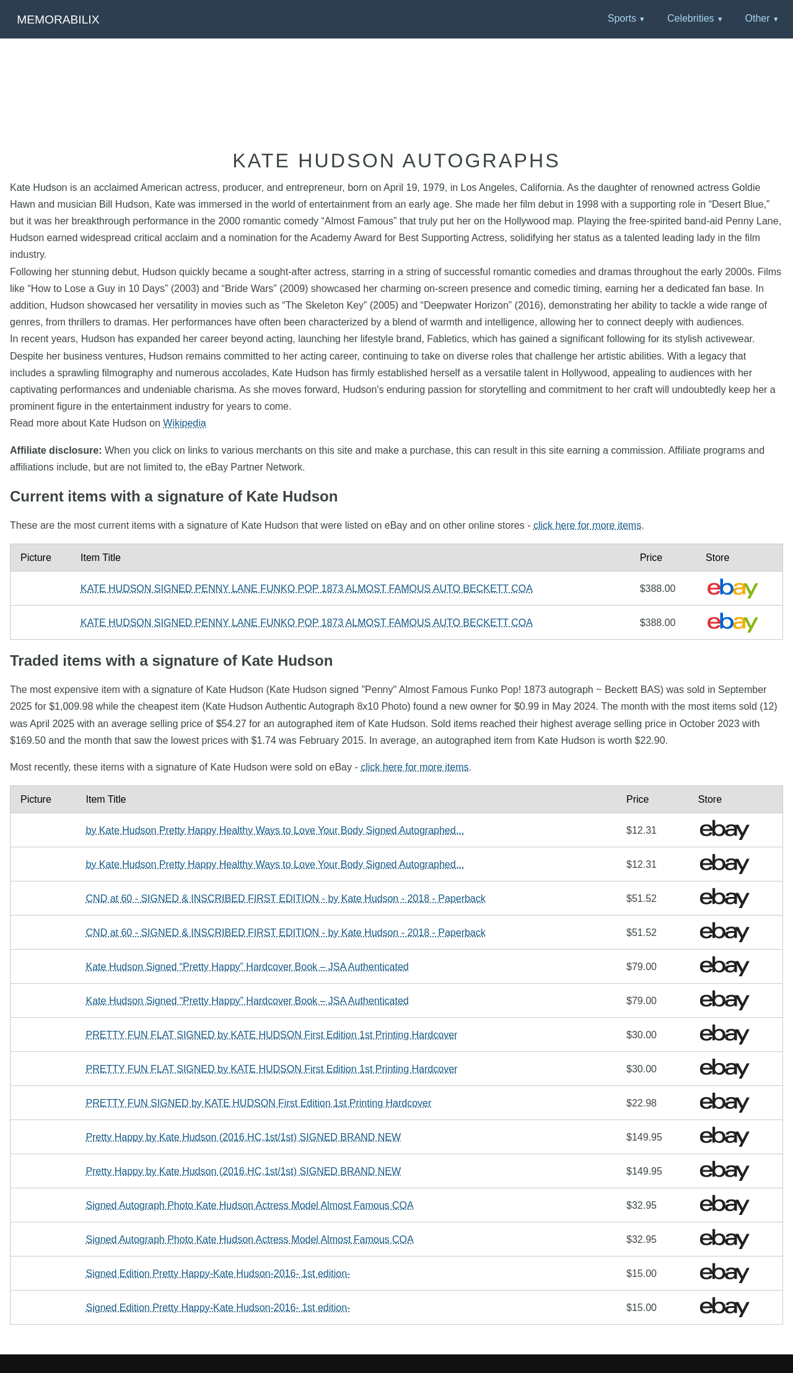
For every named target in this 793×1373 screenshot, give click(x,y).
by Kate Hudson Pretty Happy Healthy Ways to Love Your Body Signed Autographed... (275, 830)
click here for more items (587, 525)
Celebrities (690, 18)
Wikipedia (184, 423)
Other (757, 18)
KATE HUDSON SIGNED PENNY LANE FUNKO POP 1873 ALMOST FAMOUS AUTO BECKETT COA (307, 588)
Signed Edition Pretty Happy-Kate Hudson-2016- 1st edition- (218, 1273)
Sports (622, 18)
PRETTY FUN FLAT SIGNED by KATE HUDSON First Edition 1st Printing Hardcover (272, 1035)
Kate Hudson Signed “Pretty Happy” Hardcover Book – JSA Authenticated (247, 966)
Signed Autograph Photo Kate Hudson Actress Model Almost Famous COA (250, 1205)
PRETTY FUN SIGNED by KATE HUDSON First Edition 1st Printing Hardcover (259, 1103)
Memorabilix (58, 19)
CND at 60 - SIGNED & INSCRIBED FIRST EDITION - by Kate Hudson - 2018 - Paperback (286, 898)
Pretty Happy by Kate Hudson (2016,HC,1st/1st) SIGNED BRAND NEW (243, 1137)
